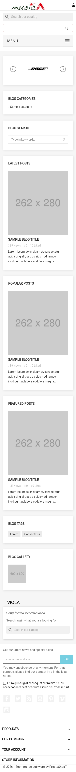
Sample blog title (23, 239)
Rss (29, 698)
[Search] (38, 17)
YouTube (40, 698)
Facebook (6, 698)
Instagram (6, 710)
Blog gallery (19, 557)
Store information (18, 760)
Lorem (14, 534)
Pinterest (51, 698)
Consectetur (32, 534)
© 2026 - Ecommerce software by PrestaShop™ (35, 767)
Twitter (18, 698)
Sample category (21, 106)
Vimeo (62, 698)
